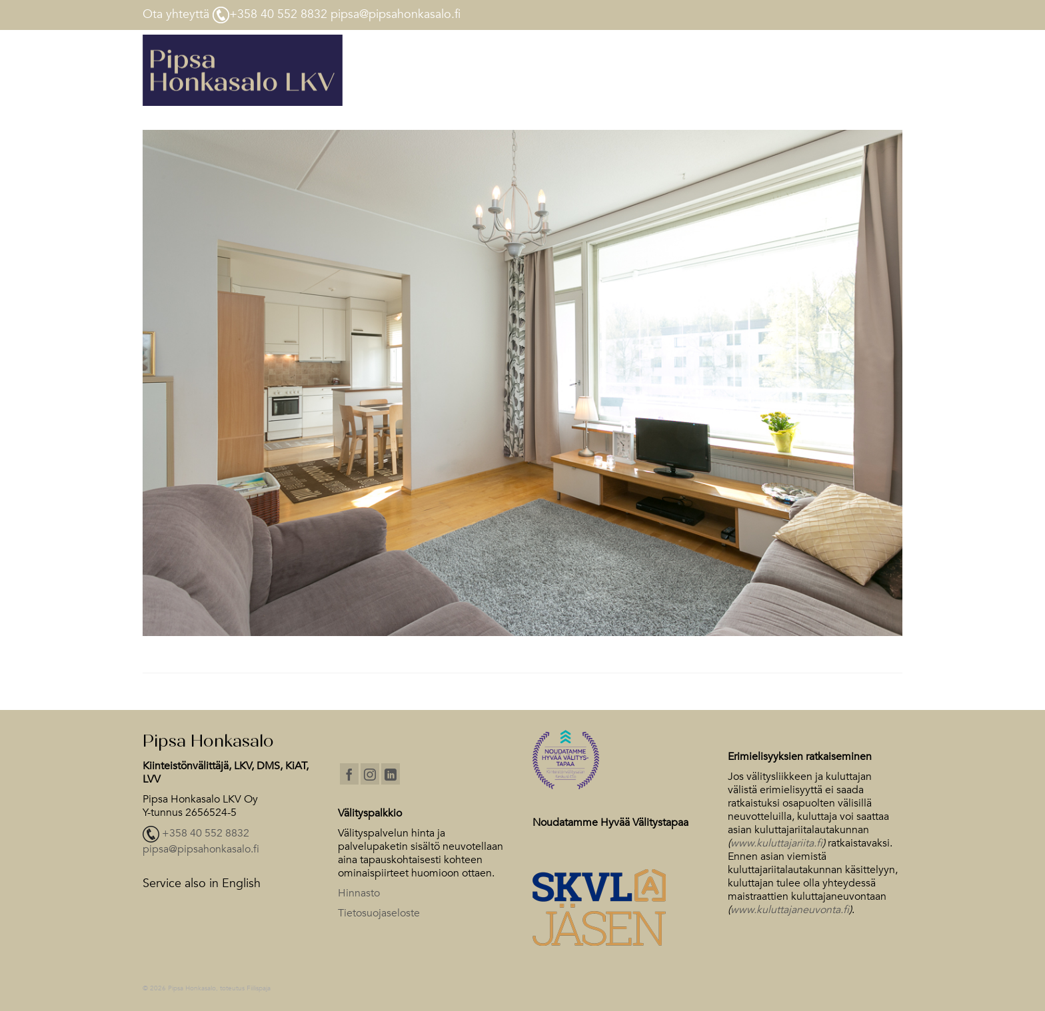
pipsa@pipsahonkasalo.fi (201, 849)
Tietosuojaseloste (379, 913)
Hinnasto (359, 893)
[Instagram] (370, 773)
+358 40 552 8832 (205, 834)
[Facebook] (349, 773)
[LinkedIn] (390, 773)
